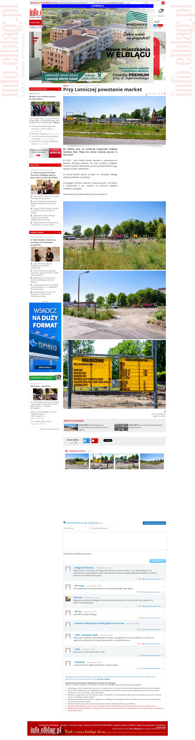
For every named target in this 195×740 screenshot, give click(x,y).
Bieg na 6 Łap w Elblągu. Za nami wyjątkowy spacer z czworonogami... (43, 414)
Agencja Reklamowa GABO (155, 728)
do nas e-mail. (104, 679)
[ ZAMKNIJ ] (97, 6)
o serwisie (73, 725)
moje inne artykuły (158, 414)
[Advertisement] (142, 167)
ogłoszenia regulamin (146, 725)
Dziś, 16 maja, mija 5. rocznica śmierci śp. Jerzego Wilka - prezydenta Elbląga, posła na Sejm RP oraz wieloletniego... (44, 120)
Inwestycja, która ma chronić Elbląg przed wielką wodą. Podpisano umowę (43, 294)
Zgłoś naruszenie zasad (152, 579)
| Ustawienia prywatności (160, 726)
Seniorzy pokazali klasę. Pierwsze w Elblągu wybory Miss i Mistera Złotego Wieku (44, 175)
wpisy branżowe (120, 725)
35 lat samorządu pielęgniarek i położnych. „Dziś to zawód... (43, 127)
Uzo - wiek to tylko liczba (41, 421)
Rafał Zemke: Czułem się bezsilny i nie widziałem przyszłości (45, 197)
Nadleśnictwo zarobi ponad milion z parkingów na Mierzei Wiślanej (43, 280)
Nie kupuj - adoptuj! (39, 134)
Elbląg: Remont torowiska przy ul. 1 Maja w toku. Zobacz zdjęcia (45, 223)
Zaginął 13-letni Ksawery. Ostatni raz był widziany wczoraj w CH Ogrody (45, 210)
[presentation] (127, 557)
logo (80, 725)
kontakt (63, 725)
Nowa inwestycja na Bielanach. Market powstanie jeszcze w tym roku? (44, 203)
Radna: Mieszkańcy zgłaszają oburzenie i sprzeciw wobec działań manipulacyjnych (45, 273)
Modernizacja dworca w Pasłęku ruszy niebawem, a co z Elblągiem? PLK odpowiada (44, 287)
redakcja (87, 725)
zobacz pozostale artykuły (49, 429)
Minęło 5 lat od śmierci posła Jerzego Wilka (42, 97)
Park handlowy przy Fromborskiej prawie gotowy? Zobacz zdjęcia (93, 427)
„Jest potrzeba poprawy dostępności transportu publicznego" (41, 265)
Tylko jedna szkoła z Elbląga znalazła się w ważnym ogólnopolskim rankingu (43, 217)
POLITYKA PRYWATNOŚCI (102, 725)
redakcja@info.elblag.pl (48, 725)
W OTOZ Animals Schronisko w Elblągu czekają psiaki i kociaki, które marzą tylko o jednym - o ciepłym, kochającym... (45, 405)
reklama (131, 725)
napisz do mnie (159, 416)
